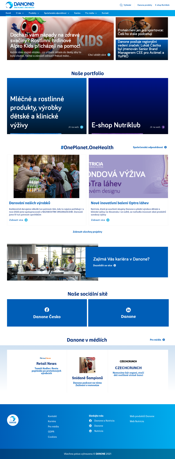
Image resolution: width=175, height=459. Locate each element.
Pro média (89, 13)
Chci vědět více (99, 54)
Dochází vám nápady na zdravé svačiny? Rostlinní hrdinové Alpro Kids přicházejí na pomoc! (47, 40)
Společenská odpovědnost (55, 13)
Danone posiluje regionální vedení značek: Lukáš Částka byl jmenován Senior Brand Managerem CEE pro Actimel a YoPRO (141, 49)
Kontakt (105, 13)
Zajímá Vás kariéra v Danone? (121, 259)
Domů (8, 13)
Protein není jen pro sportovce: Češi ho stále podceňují (140, 32)
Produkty (32, 13)
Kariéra (77, 13)
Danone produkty (145, 5)
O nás (18, 13)
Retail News (46, 402)
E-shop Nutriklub (162, 5)
